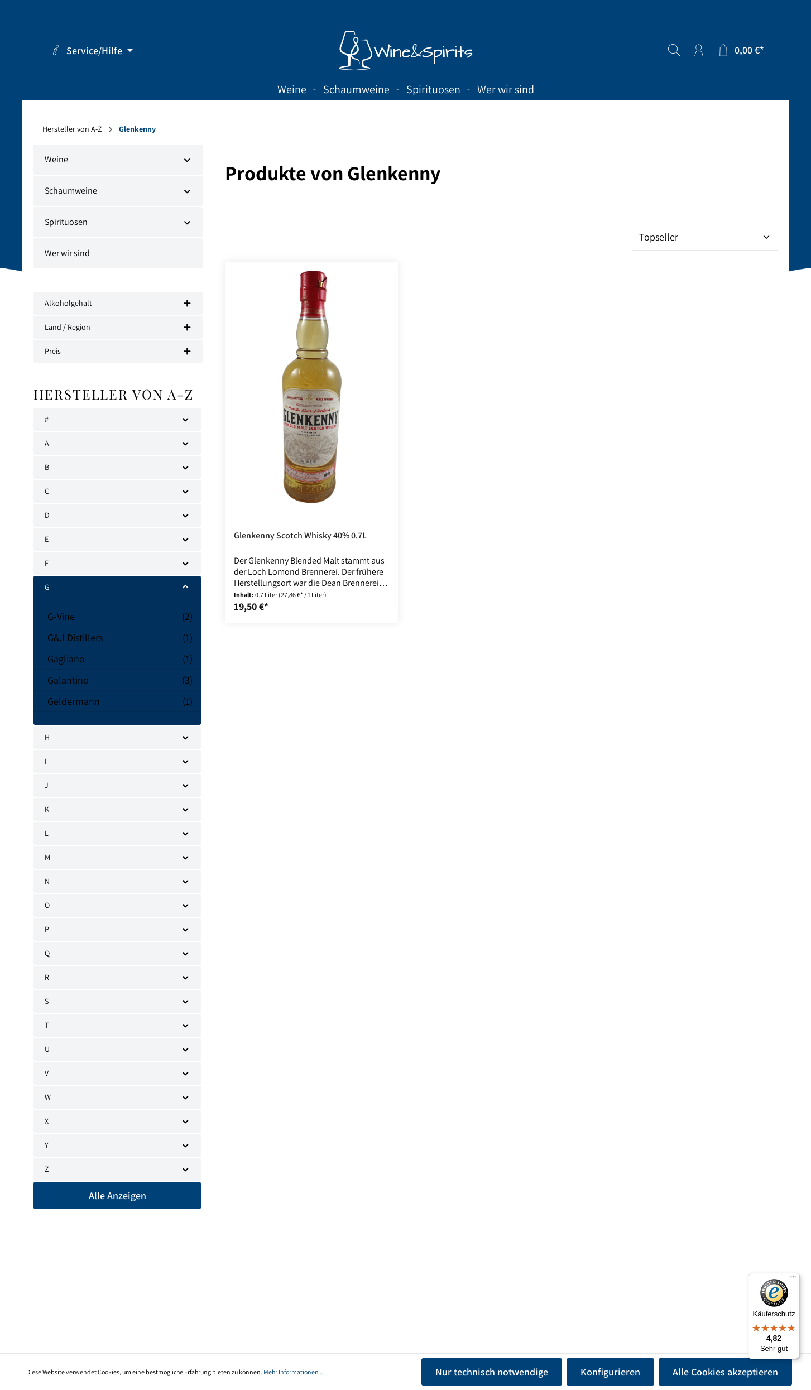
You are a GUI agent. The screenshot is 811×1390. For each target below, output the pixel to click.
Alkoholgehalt (118, 303)
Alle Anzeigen (117, 1195)
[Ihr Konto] (699, 50)
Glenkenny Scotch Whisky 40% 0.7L (300, 535)
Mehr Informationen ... (294, 1372)
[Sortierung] (705, 237)
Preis (118, 351)
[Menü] (793, 1279)
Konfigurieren (610, 1371)
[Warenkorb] (740, 50)
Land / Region (118, 327)
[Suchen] (674, 50)
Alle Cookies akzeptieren (725, 1371)
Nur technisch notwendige (491, 1371)
